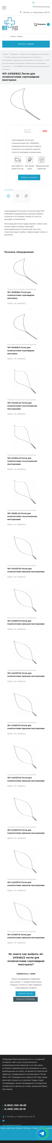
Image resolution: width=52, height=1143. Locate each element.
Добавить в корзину (29, 177)
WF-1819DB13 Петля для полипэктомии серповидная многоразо (20, 350)
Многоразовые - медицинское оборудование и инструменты (22, 60)
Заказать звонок (25, 993)
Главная (5, 54)
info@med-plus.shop (41, 7)
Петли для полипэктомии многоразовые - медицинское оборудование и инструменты (25, 63)
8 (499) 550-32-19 (15, 1109)
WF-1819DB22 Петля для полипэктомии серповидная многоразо (20, 295)
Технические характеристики (17, 196)
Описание (8, 196)
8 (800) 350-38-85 (15, 1105)
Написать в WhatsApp (25, 999)
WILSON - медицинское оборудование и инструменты (23, 57)
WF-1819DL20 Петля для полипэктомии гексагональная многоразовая (22, 516)
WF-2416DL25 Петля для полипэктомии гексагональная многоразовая (22, 461)
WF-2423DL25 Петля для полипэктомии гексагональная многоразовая (22, 406)
